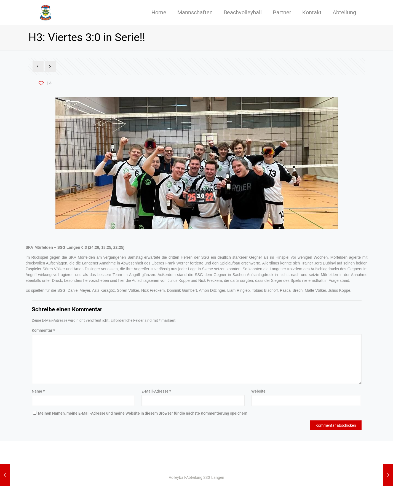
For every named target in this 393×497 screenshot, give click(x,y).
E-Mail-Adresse (156, 391)
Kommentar (43, 330)
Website (258, 391)
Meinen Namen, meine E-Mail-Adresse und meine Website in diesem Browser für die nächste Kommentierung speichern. (143, 413)
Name (38, 391)
